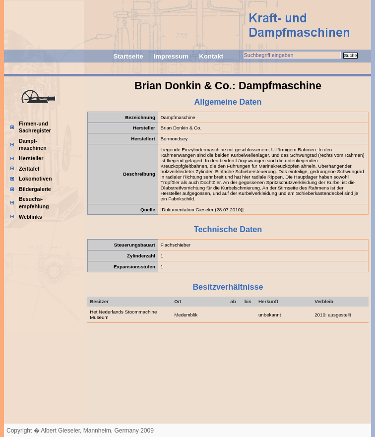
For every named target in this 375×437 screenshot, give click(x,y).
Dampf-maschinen (33, 144)
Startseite (128, 56)
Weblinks (30, 217)
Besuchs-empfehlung (34, 202)
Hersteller (31, 158)
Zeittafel (29, 169)
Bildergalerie (35, 189)
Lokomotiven (35, 179)
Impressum (171, 56)
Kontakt (211, 56)
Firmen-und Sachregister (35, 127)
